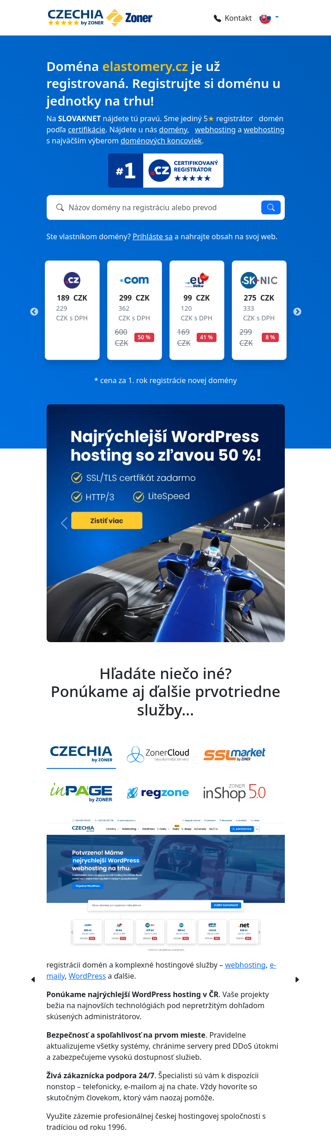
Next (297, 312)
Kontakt (233, 18)
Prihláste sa (152, 236)
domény (173, 129)
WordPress (87, 976)
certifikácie (86, 129)
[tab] (81, 755)
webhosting (215, 129)
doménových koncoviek (161, 141)
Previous (34, 312)
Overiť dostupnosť (271, 207)
